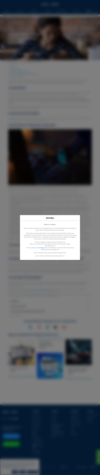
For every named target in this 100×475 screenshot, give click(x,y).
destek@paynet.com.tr (43, 248)
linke (56, 253)
